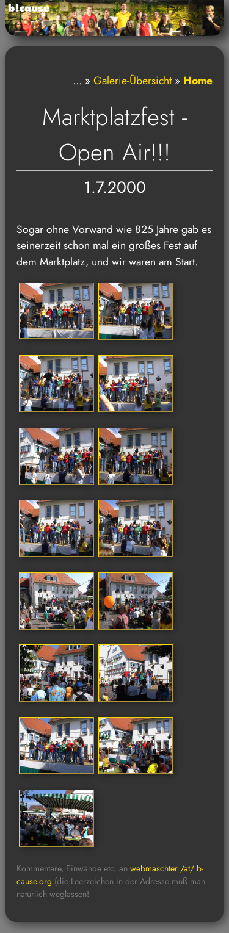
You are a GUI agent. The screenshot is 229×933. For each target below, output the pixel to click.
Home (198, 80)
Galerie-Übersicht (132, 80)
